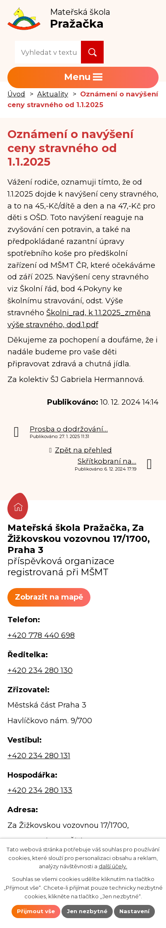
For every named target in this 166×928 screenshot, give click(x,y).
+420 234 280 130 (40, 670)
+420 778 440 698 (41, 635)
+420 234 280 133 (39, 790)
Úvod (16, 94)
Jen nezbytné (87, 911)
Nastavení (134, 911)
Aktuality (52, 94)
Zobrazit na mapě (49, 597)
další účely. (113, 866)
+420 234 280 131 (38, 755)
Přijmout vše (36, 911)
